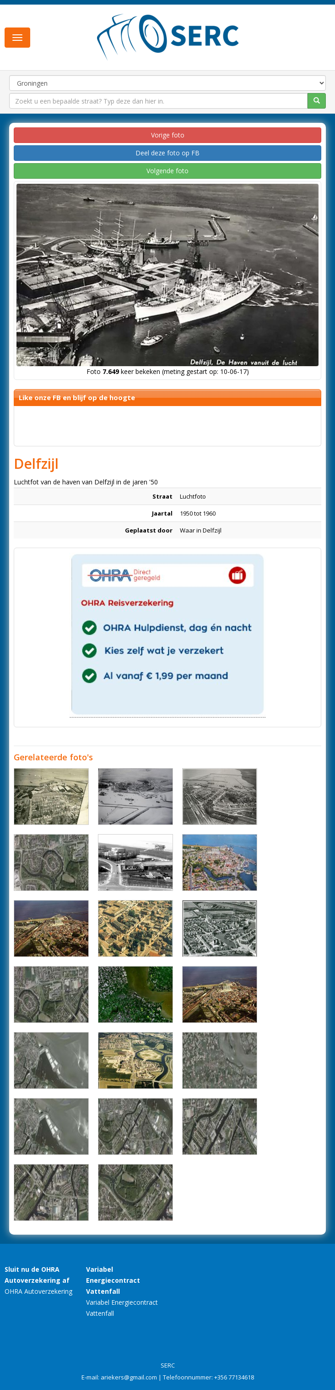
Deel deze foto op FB (167, 152)
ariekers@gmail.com (129, 1377)
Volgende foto (167, 170)
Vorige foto (167, 135)
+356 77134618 (234, 1377)
